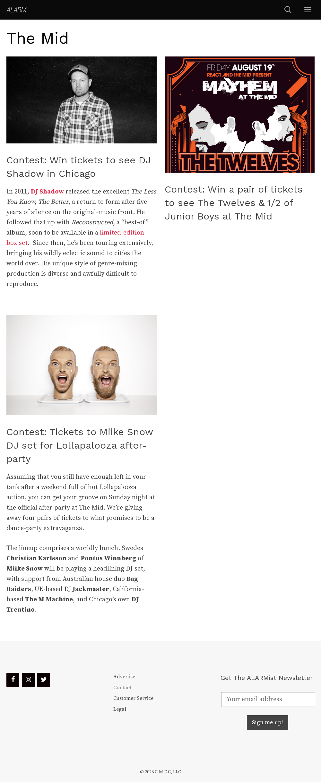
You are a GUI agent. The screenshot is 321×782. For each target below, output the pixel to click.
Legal (119, 709)
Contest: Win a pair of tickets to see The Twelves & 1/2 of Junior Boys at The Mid (234, 203)
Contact (122, 687)
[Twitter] (43, 680)
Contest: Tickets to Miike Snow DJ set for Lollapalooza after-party (79, 445)
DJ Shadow (47, 192)
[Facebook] (12, 680)
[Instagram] (28, 680)
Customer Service (133, 698)
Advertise (124, 677)
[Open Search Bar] (288, 9)
